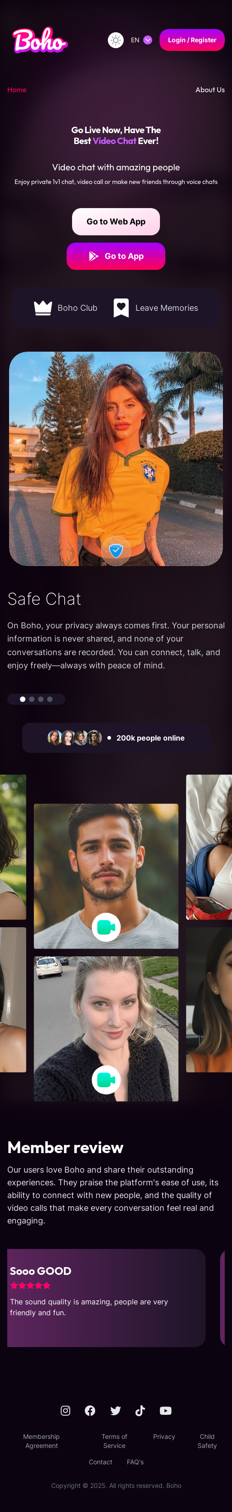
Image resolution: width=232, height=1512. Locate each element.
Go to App (116, 256)
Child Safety (207, 1440)
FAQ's (135, 1462)
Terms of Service (114, 1440)
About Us (210, 89)
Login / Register (192, 40)
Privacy (164, 1436)
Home (17, 89)
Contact (100, 1462)
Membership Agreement (41, 1440)
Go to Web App (116, 221)
